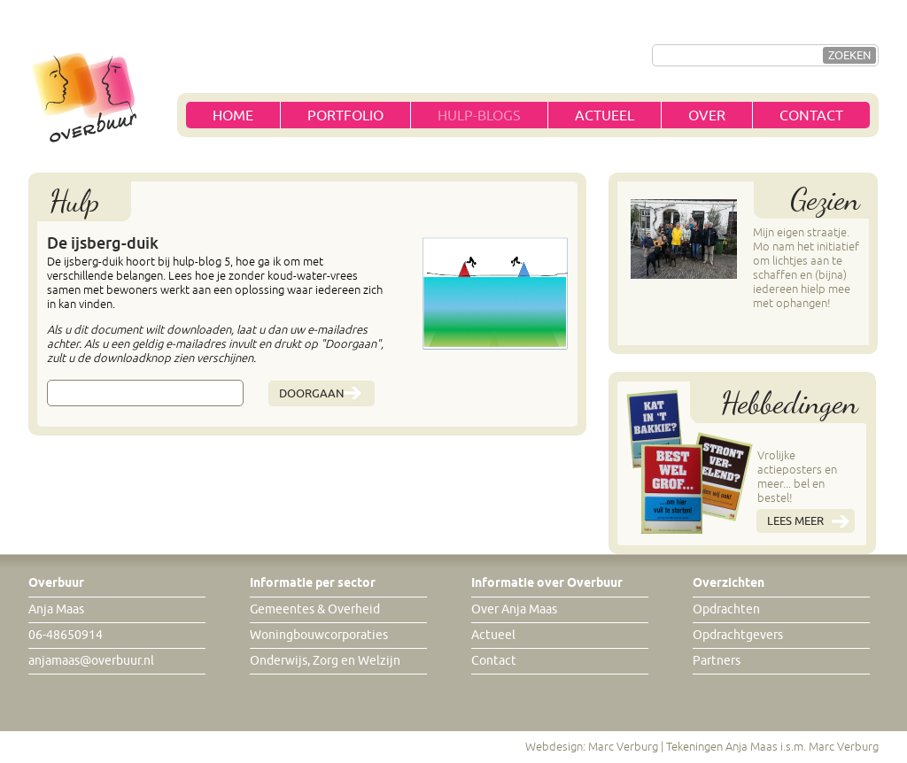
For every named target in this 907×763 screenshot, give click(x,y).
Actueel (604, 116)
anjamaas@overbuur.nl (91, 660)
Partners (716, 660)
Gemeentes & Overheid (315, 609)
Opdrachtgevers (738, 635)
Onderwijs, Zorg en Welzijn (325, 660)
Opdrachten (726, 609)
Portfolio (345, 116)
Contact (811, 116)
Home (233, 116)
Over (706, 116)
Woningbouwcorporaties (319, 635)
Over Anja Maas (514, 609)
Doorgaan (311, 393)
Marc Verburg (623, 747)
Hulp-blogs (479, 116)
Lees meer (795, 520)
